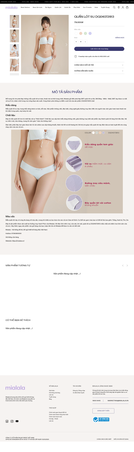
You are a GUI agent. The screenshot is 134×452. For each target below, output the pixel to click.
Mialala (66, 99)
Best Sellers (25, 7)
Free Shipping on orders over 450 (101, 1)
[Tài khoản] (123, 7)
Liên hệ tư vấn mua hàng (99, 49)
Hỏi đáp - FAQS (53, 419)
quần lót (35, 99)
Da (80, 33)
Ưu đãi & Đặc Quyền (78, 392)
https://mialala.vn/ (18, 241)
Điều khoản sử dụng (121, 439)
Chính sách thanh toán (55, 416)
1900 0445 (96, 400)
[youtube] (17, 421)
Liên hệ (51, 395)
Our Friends (87, 7)
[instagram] (12, 421)
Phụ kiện (77, 7)
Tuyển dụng (105, 7)
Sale (96, 7)
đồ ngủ (25, 230)
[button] (66, 45)
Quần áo (67, 7)
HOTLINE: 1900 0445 (31, 1)
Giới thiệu (52, 390)
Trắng (76, 33)
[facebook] (7, 421)
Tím (90, 33)
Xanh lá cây (85, 33)
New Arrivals (37, 7)
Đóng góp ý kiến (103, 410)
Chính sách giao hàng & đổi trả (57, 412)
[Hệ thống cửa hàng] (118, 7)
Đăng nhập (82, 390)
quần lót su (88, 99)
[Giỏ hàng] (127, 7)
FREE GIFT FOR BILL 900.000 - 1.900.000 (63, 1)
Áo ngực (48, 7)
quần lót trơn (18, 119)
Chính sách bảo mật (104, 439)
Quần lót (58, 7)
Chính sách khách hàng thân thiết (58, 414)
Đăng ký (75, 390)
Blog (50, 399)
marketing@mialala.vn (118, 400)
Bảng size (119, 37)
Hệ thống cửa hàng (12, 237)
